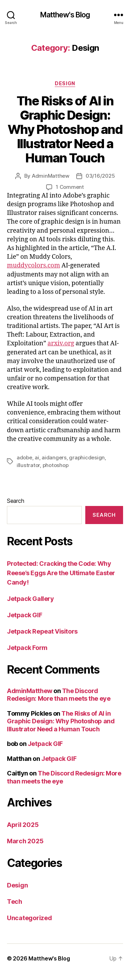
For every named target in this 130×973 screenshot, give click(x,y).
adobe (24, 457)
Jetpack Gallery (30, 598)
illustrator (28, 465)
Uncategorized (29, 918)
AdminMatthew (50, 175)
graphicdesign (87, 457)
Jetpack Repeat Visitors (42, 631)
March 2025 (25, 841)
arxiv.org (60, 343)
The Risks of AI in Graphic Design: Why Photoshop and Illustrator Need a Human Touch (65, 129)
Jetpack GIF (24, 615)
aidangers (54, 457)
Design (65, 83)
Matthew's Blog (65, 14)
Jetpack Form (27, 647)
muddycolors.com (33, 266)
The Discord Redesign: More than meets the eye (58, 694)
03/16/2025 (100, 175)
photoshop (56, 465)
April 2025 (22, 824)
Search (15, 500)
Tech (14, 901)
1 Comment (70, 187)
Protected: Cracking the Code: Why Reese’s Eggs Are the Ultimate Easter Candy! (61, 573)
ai (37, 457)
